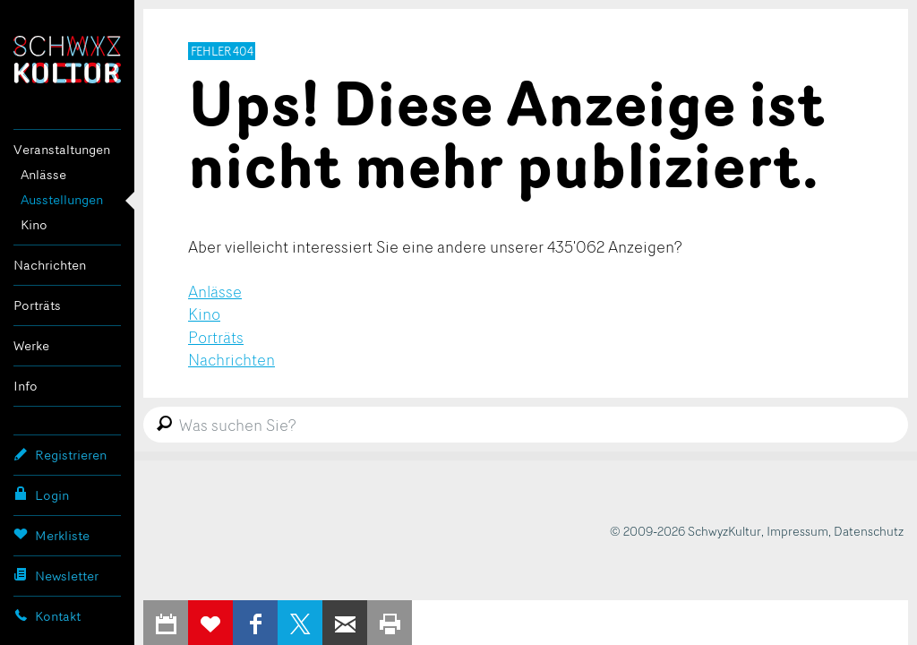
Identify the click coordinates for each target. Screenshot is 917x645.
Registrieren (60, 454)
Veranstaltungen (61, 149)
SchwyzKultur (67, 59)
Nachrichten (49, 264)
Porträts (37, 305)
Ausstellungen (62, 199)
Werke (31, 345)
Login (41, 494)
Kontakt (47, 615)
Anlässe (43, 174)
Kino (34, 224)
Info (25, 385)
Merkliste (51, 535)
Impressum (797, 530)
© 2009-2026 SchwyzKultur (685, 530)
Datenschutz (869, 530)
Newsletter (56, 575)
